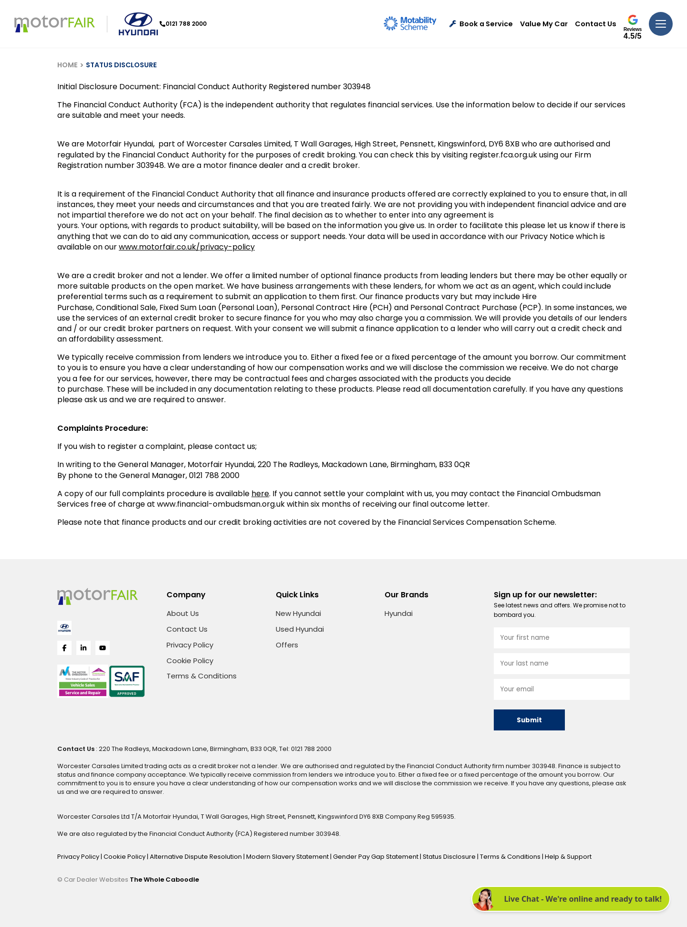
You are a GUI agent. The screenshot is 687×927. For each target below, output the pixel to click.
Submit (529, 720)
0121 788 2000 (184, 24)
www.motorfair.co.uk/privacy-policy (187, 246)
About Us (183, 613)
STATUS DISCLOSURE (121, 65)
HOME (67, 65)
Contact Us (595, 24)
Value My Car (544, 24)
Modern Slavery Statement (288, 856)
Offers (287, 645)
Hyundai (399, 613)
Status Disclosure (450, 856)
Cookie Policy (190, 661)
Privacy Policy (190, 645)
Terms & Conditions (202, 676)
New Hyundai (298, 613)
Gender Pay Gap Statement (376, 856)
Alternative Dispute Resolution (196, 856)
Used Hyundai (300, 629)
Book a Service (481, 24)
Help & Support (568, 856)
